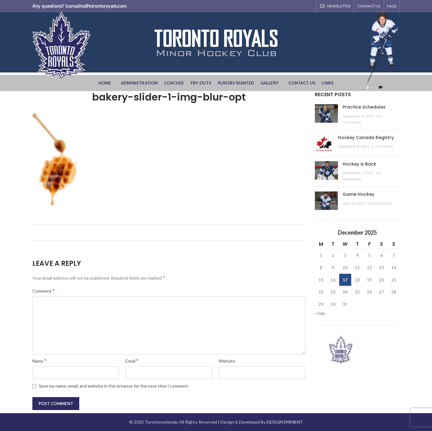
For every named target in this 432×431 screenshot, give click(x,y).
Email (131, 360)
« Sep (320, 313)
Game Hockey (358, 194)
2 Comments (382, 146)
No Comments (380, 203)
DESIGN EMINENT (285, 422)
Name (39, 360)
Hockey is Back (359, 164)
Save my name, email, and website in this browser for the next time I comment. (114, 385)
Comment (43, 290)
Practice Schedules (364, 107)
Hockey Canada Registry (366, 137)
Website (227, 360)
